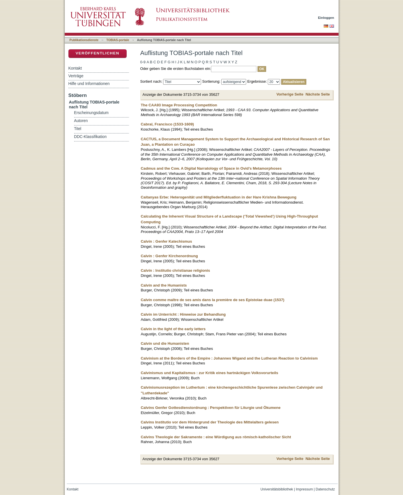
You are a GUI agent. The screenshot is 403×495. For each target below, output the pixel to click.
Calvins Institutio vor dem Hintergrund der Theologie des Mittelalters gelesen (210, 422)
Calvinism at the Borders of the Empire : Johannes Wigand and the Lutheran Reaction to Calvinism (229, 358)
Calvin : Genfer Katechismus (166, 241)
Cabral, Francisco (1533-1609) (167, 124)
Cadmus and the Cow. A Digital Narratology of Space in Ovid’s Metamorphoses (211, 168)
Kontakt (75, 68)
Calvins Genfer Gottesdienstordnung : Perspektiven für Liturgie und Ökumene (211, 407)
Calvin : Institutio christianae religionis (175, 270)
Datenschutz (325, 489)
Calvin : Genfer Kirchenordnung (169, 256)
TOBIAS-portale (117, 40)
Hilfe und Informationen (89, 83)
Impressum (304, 489)
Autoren (81, 121)
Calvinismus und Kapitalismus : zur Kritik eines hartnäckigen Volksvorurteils (209, 373)
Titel (77, 129)
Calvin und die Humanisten (165, 343)
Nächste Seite (317, 94)
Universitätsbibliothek (276, 489)
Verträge (76, 76)
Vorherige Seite (289, 94)
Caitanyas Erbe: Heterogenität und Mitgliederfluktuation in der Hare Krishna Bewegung (219, 197)
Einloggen (326, 17)
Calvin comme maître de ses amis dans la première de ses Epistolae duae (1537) (212, 300)
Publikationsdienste (84, 40)
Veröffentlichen (97, 53)
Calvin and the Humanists (164, 285)
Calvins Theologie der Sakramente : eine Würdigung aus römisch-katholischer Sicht (216, 437)
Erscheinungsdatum (91, 113)
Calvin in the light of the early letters (173, 329)
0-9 (143, 62)
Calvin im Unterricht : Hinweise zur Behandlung (183, 314)
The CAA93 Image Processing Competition (179, 105)
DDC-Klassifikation (90, 137)
